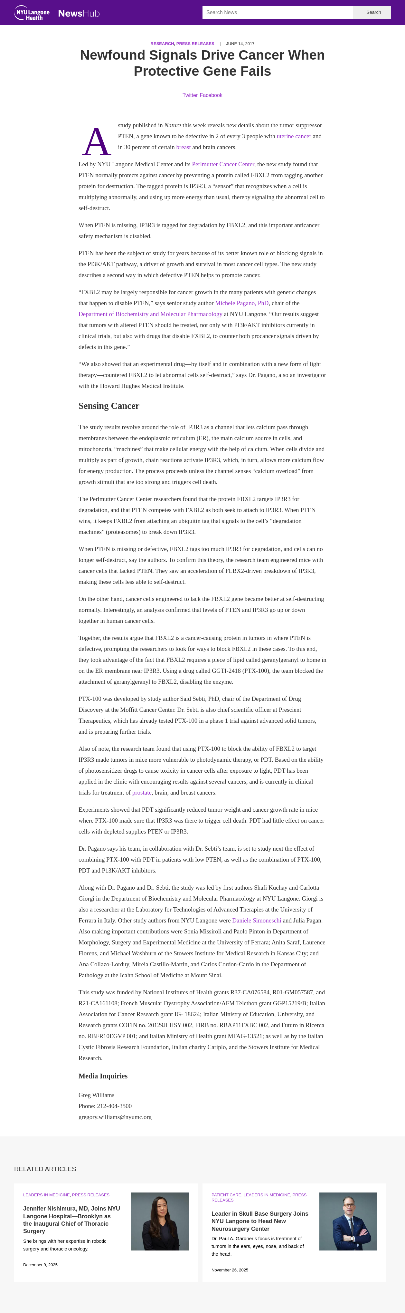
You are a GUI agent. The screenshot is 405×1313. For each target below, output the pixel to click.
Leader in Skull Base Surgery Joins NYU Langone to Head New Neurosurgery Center (260, 1221)
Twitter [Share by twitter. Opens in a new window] (190, 95)
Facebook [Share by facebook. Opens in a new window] (211, 95)
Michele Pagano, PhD (241, 303)
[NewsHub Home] (79, 13)
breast (183, 147)
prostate (142, 792)
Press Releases (195, 43)
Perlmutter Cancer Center (223, 164)
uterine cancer (294, 136)
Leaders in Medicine (46, 1194)
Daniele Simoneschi (256, 920)
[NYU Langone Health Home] (32, 14)
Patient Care (226, 1194)
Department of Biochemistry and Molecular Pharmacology (150, 314)
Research (162, 43)
